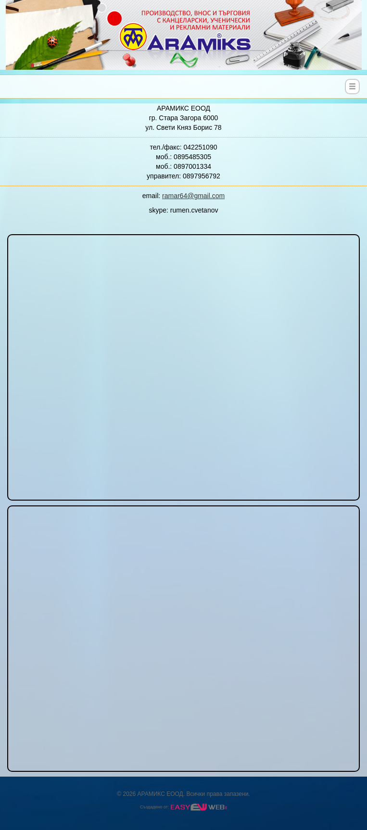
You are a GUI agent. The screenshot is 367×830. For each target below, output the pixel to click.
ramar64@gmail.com (193, 196)
